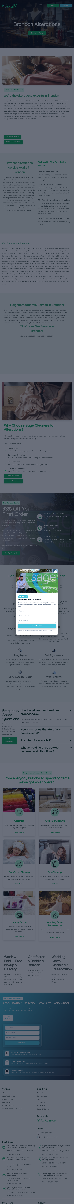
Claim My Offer (37, 626)
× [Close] (55, 572)
